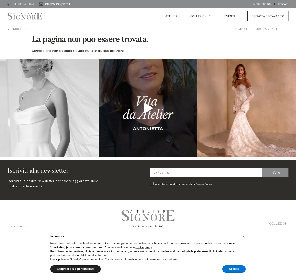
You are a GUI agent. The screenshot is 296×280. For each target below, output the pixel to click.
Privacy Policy (204, 184)
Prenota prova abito (268, 16)
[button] (243, 236)
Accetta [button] (234, 268)
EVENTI (229, 16)
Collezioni (200, 16)
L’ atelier (169, 16)
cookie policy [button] (144, 247)
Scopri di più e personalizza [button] (75, 268)
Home (238, 28)
